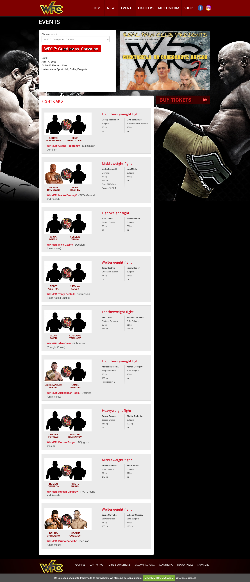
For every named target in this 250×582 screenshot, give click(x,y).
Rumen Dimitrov (53, 485)
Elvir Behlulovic (75, 139)
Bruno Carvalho (53, 534)
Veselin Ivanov (75, 238)
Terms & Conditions (118, 564)
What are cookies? (186, 577)
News (111, 8)
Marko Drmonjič (53, 188)
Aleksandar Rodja (53, 386)
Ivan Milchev (75, 188)
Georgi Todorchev (53, 139)
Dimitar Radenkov (75, 435)
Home (97, 8)
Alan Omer (53, 337)
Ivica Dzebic (53, 238)
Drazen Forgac (53, 435)
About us (80, 564)
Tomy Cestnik (53, 287)
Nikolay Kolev (75, 287)
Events (127, 8)
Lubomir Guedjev (75, 534)
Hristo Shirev (75, 485)
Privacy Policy (185, 564)
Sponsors (203, 564)
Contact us (96, 564)
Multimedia (168, 8)
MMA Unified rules (145, 564)
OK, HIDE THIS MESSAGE (159, 577)
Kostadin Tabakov (75, 337)
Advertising (166, 564)
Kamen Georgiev (75, 386)
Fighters (146, 8)
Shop (188, 8)
